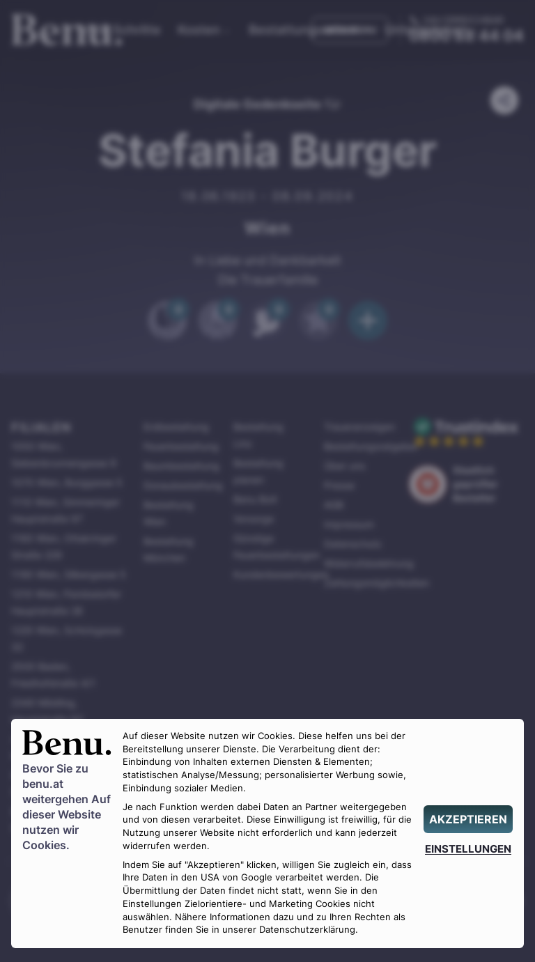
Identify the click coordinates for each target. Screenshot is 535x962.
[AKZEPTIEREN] (468, 819)
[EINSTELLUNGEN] (468, 849)
